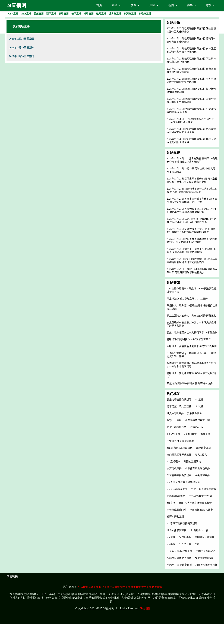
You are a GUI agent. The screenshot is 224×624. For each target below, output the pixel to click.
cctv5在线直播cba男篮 (200, 496)
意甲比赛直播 (184, 564)
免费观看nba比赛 (204, 558)
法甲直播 (125, 587)
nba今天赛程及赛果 (177, 489)
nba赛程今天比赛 (199, 530)
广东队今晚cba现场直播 (179, 551)
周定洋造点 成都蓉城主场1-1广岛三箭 (187, 298)
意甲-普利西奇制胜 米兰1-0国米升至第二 (189, 339)
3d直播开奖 (185, 544)
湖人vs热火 (201, 454)
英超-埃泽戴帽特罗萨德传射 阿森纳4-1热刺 (190, 383)
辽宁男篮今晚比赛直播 (179, 406)
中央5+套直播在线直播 (203, 489)
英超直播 (93, 587)
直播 (114, 5)
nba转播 (199, 406)
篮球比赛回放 (203, 447)
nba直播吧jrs (173, 461)
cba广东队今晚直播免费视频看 (195, 503)
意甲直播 (146, 587)
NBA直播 (83, 587)
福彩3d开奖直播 (175, 516)
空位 (197, 544)
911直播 (199, 399)
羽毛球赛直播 (202, 475)
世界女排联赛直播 (177, 530)
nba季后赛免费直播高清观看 (182, 523)
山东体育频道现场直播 (197, 468)
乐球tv (170, 564)
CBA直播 (104, 587)
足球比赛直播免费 (177, 427)
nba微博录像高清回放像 (180, 447)
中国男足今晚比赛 (206, 551)
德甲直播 (136, 587)
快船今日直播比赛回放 (179, 558)
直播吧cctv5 (196, 427)
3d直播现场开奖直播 (206, 564)
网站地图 (145, 608)
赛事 (190, 5)
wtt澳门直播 (190, 434)
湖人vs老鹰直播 (175, 413)
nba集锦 (171, 544)
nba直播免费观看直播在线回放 (183, 482)
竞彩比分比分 (194, 413)
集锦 (152, 5)
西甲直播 (157, 587)
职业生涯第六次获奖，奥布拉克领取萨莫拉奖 (191, 315)
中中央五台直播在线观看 (180, 441)
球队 (209, 5)
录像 (133, 5)
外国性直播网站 (192, 461)
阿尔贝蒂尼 (185, 537)
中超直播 (115, 587)
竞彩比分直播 (174, 420)
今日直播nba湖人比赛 (201, 509)
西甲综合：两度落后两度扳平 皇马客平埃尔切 (192, 346)
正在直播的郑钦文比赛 (197, 420)
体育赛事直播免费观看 (179, 475)
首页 (99, 5)
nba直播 (171, 503)
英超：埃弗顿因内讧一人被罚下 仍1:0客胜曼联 (192, 332)
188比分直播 (173, 434)
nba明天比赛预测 (176, 496)
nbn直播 (171, 537)
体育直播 (205, 434)
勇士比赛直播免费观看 (179, 399)
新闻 (171, 5)
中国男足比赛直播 (204, 537)
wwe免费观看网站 (176, 509)
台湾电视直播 (174, 468)
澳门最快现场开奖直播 (179, 454)
